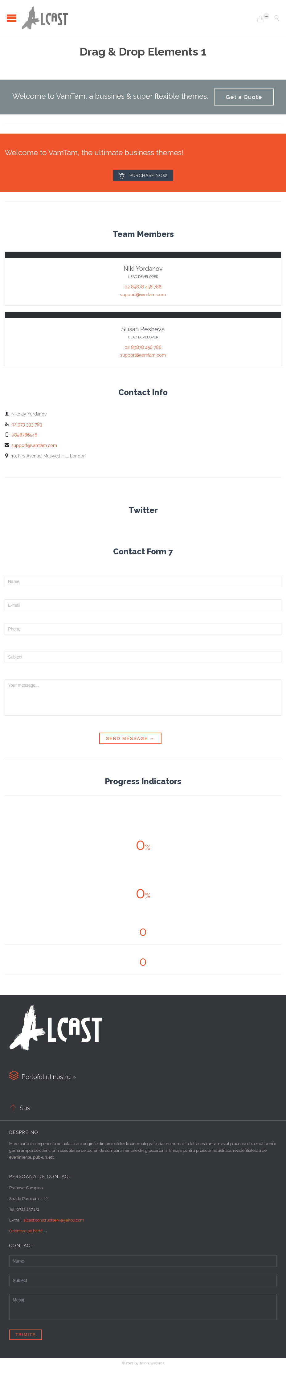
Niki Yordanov (143, 268)
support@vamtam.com (143, 294)
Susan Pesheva (143, 329)
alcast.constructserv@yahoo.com (53, 1220)
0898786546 (21, 434)
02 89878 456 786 (143, 286)
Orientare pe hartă (26, 1231)
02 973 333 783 (23, 424)
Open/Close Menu (11, 18)
